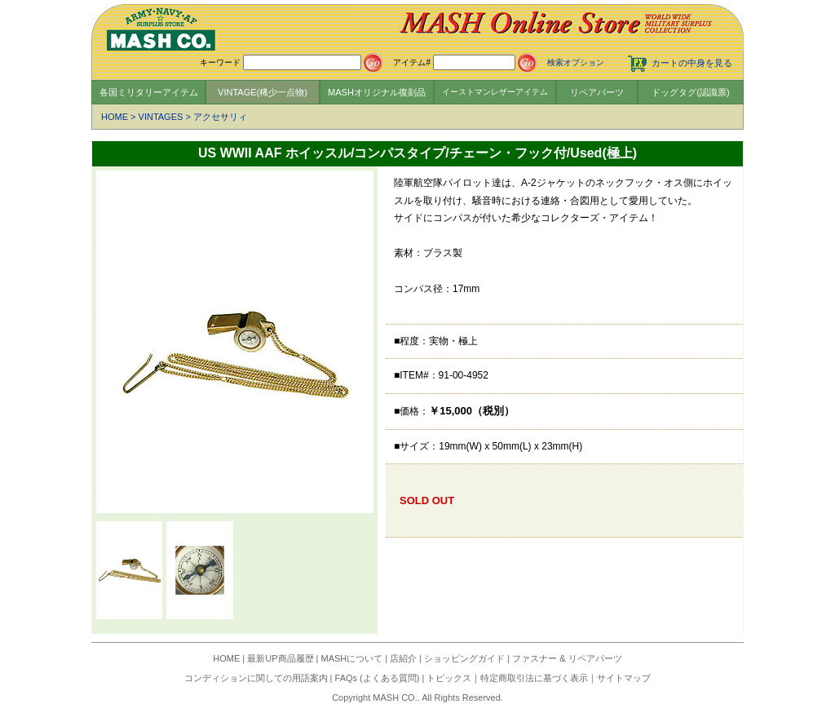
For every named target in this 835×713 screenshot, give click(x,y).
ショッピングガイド (464, 658)
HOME (114, 117)
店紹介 (403, 658)
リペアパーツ (597, 92)
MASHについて (352, 658)
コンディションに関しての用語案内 (256, 678)
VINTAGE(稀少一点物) (262, 92)
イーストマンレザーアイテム (495, 91)
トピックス (448, 678)
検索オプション (575, 62)
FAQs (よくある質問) (377, 678)
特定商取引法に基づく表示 (534, 678)
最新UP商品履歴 (280, 658)
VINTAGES (161, 117)
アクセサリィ (220, 117)
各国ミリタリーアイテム (148, 92)
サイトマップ (624, 678)
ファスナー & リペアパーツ (566, 658)
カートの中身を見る (692, 63)
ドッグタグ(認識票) (690, 92)
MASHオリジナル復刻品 (377, 92)
